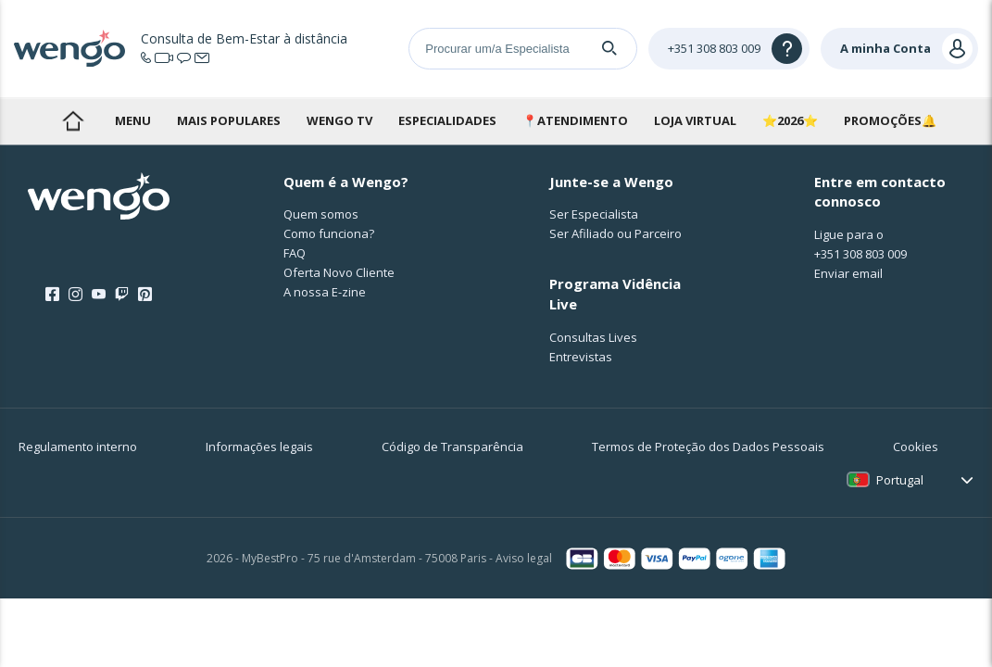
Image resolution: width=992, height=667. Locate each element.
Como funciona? (328, 233)
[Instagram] (75, 294)
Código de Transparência (452, 446)
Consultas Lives (593, 337)
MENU (133, 120)
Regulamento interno (78, 446)
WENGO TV (339, 120)
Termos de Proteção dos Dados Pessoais (708, 446)
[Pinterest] (145, 294)
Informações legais (259, 446)
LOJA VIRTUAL (695, 120)
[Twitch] (122, 294)
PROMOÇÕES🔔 (890, 120)
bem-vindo (73, 121)
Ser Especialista (593, 214)
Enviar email (848, 273)
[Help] (729, 48)
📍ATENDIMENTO (575, 120)
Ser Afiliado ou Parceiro (615, 233)
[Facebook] (52, 294)
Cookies (915, 446)
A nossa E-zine (324, 291)
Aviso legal (524, 558)
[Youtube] (99, 294)
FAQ (294, 253)
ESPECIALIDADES (447, 120)
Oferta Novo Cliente (339, 272)
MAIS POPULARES (229, 120)
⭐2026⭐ (790, 120)
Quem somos (320, 214)
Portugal (899, 480)
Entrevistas (580, 356)
